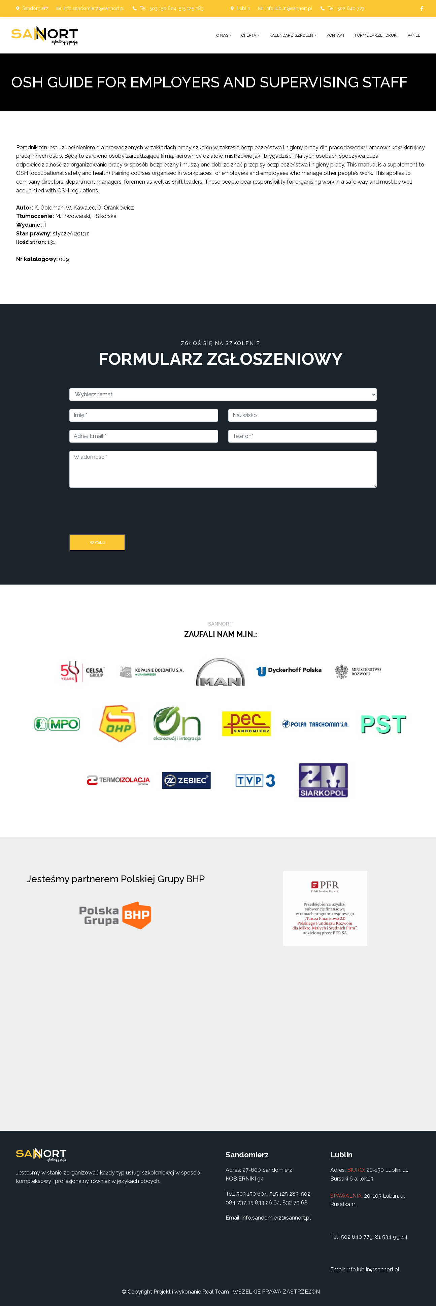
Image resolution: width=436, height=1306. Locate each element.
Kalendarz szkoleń (291, 35)
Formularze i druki (376, 35)
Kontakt (336, 35)
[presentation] (120, 512)
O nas (222, 35)
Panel (414, 35)
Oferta (248, 35)
